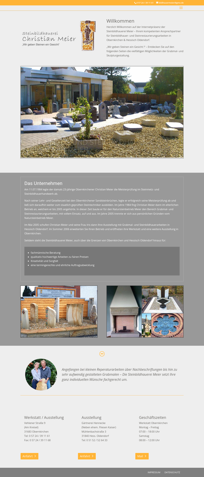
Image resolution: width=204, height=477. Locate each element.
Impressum (154, 472)
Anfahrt (28, 456)
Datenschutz (172, 472)
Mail (140, 456)
